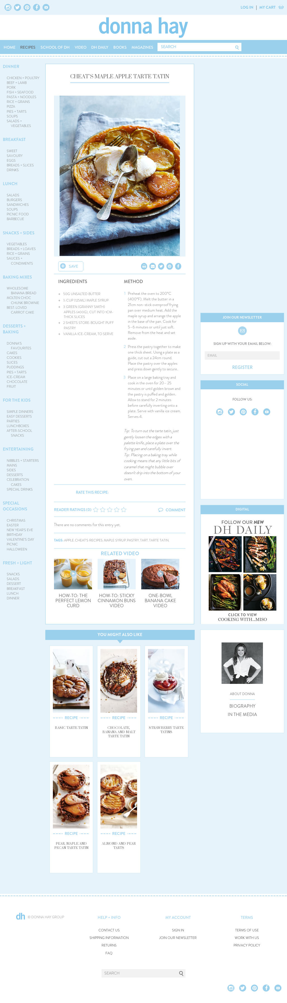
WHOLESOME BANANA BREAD (22, 291)
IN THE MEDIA (242, 715)
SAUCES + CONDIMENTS (20, 261)
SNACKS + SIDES (18, 233)
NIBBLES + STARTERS (23, 460)
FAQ (108, 953)
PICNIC (12, 544)
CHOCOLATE (17, 381)
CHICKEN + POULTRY (23, 78)
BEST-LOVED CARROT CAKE (20, 310)
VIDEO (80, 47)
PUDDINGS (15, 367)
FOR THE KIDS (16, 400)
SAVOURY (15, 155)
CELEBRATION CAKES (18, 482)
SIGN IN (178, 930)
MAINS (12, 465)
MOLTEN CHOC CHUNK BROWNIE (23, 300)
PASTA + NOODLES (21, 97)
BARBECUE (15, 219)
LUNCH (10, 184)
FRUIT (11, 386)
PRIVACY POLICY (247, 945)
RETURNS (109, 945)
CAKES (12, 352)
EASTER (13, 525)
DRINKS (13, 170)
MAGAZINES (142, 47)
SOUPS (12, 116)
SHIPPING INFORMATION (109, 938)
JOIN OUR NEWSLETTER (178, 938)
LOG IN (247, 7)
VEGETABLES (17, 244)
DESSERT (14, 583)
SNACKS (13, 574)
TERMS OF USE (247, 930)
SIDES (11, 470)
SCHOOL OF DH (55, 47)
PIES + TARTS (17, 111)
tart (144, 540)
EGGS (11, 160)
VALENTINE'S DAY (20, 539)
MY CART (267, 7)
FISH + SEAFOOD (20, 92)
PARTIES (13, 421)
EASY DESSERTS (19, 416)
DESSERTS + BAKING (14, 329)
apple (69, 540)
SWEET (12, 151)
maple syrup (115, 540)
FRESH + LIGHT (17, 563)
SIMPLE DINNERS (20, 411)
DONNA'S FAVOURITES (19, 346)
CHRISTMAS (16, 520)
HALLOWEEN (17, 549)
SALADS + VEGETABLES (19, 123)
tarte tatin (159, 540)
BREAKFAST (14, 139)
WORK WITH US (247, 938)
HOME (9, 47)
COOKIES (14, 357)
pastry (133, 540)
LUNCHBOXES (18, 425)
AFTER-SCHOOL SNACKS (19, 433)
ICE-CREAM (16, 377)
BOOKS (120, 47)
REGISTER (242, 367)
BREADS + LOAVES (21, 248)
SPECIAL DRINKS (20, 489)
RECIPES (28, 47)
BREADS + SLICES (20, 165)
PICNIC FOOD (18, 214)
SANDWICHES (18, 204)
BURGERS (14, 200)
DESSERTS (15, 474)
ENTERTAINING (18, 449)
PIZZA (11, 106)
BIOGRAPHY (242, 706)
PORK (11, 87)
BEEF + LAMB (17, 82)
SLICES (12, 362)
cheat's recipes (89, 540)
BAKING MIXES (17, 277)
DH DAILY (99, 47)
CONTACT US (109, 930)
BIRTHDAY (14, 534)
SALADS (13, 195)
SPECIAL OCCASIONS (15, 506)
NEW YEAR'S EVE (20, 530)
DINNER (11, 66)
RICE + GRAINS (18, 101)
